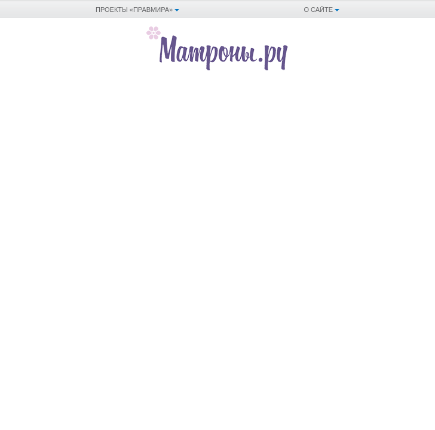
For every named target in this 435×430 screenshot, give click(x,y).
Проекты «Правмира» (134, 9)
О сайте (318, 9)
